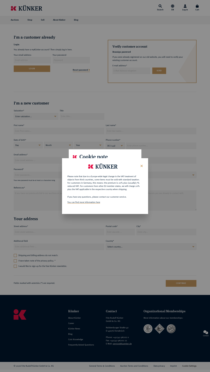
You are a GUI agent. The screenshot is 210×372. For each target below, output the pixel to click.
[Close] (141, 160)
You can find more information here (83, 196)
